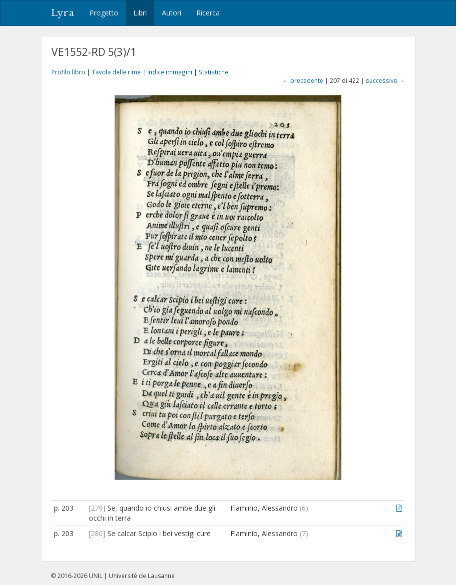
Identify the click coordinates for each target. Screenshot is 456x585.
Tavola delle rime (116, 72)
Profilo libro (68, 72)
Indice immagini (169, 72)
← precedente (303, 80)
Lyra (62, 12)
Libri (140, 12)
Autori (171, 12)
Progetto (103, 12)
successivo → (385, 80)
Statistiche (213, 72)
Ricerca (208, 12)
